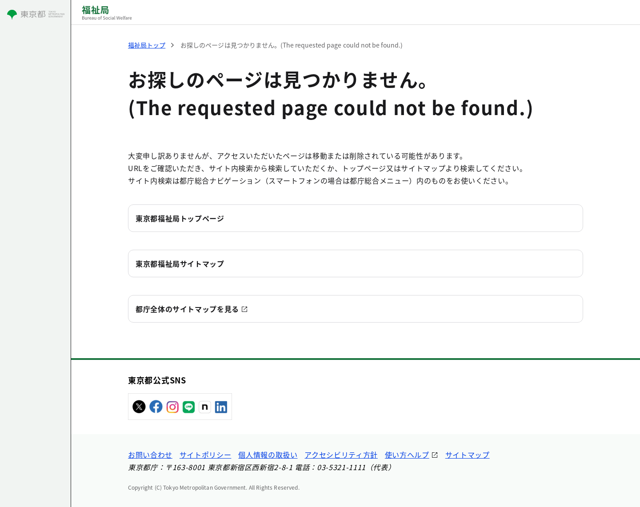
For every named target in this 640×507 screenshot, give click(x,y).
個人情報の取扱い (267, 454)
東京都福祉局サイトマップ (180, 263)
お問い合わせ (150, 454)
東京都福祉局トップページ (180, 218)
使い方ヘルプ (407, 454)
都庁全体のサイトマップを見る (187, 308)
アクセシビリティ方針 (340, 454)
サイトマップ (467, 454)
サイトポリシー (205, 454)
